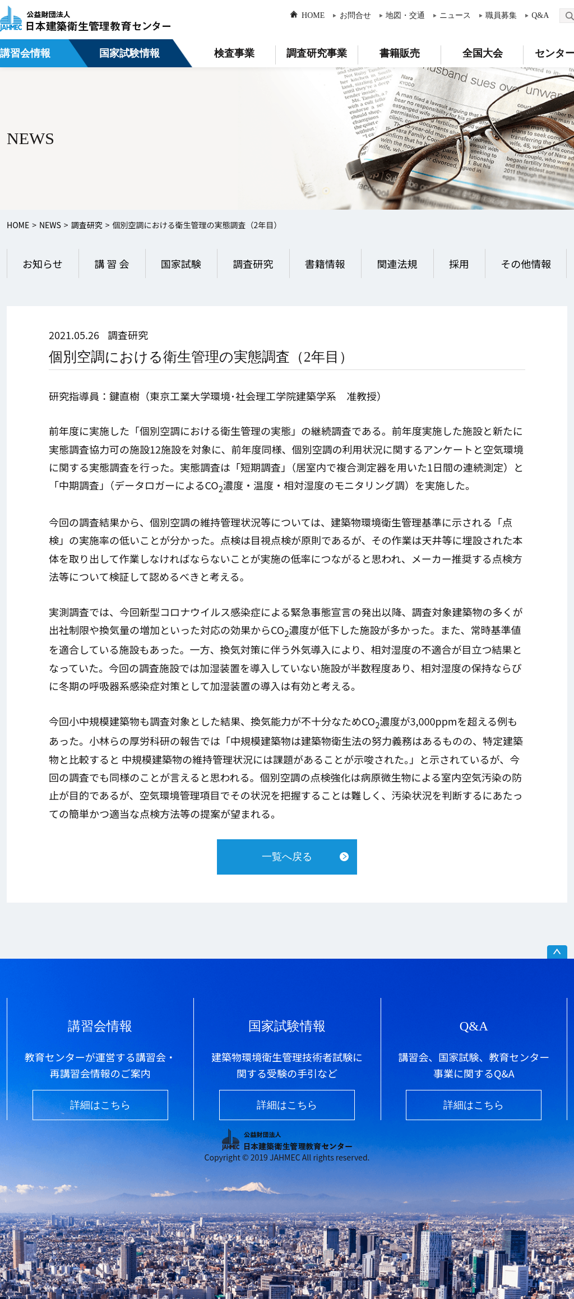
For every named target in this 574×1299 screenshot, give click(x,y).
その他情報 (526, 263)
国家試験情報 (129, 53)
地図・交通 (405, 15)
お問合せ (355, 15)
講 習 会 (111, 263)
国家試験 (181, 263)
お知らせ (42, 263)
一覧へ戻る (287, 856)
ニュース (455, 15)
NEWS (50, 224)
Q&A (540, 15)
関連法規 (397, 263)
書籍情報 (325, 263)
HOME (313, 15)
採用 (459, 263)
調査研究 (87, 224)
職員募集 (501, 15)
